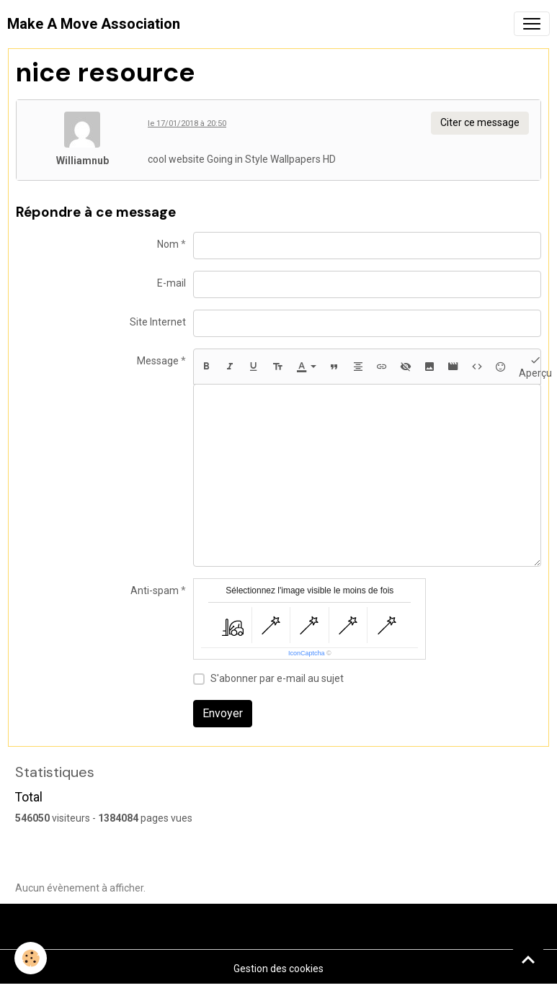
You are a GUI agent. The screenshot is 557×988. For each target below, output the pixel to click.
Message (158, 361)
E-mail (171, 283)
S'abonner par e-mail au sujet (277, 678)
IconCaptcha (306, 653)
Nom (168, 244)
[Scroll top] (528, 959)
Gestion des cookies (278, 968)
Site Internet (158, 322)
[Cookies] (30, 958)
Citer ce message (480, 122)
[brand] (93, 24)
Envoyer (222, 713)
